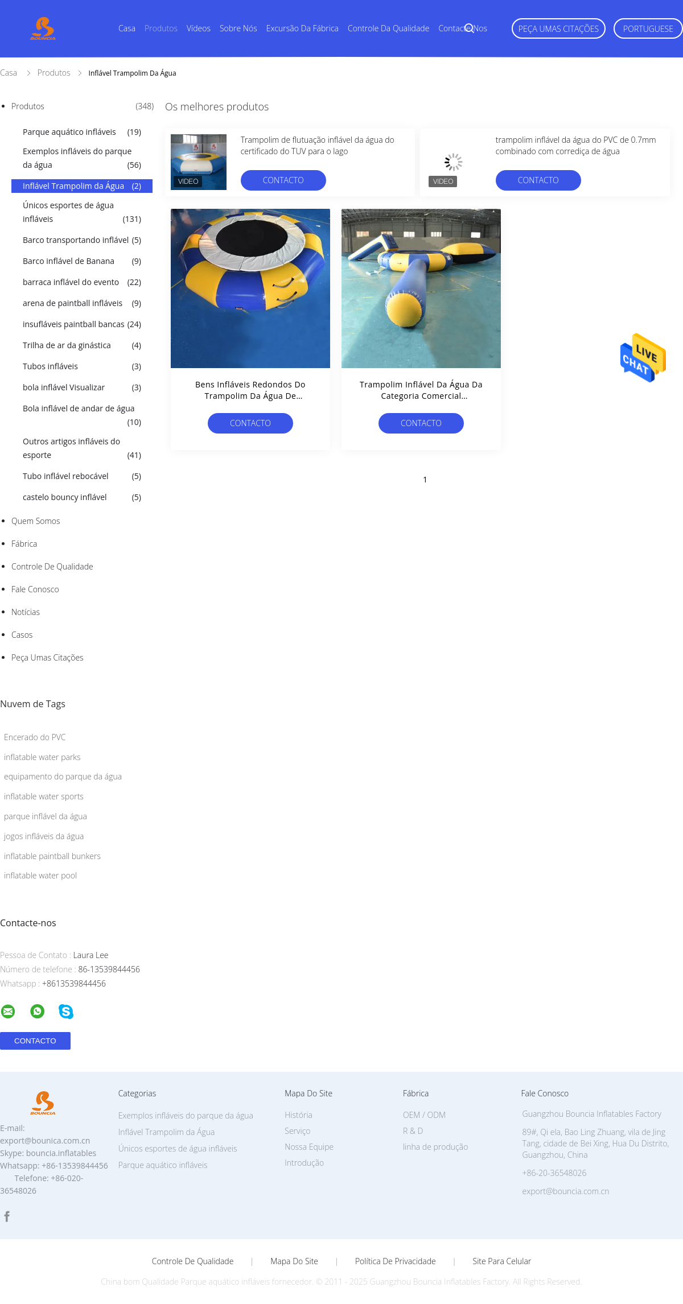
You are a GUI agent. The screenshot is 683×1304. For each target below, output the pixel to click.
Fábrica (24, 543)
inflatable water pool (40, 875)
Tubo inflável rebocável (82, 476)
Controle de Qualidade (52, 566)
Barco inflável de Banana (82, 261)
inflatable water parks (42, 757)
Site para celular (502, 1261)
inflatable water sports (44, 796)
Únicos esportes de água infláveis (82, 213)
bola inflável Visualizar (82, 387)
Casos (21, 634)
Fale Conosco (35, 589)
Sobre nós (238, 28)
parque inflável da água (45, 816)
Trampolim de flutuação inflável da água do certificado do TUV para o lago (317, 145)
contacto (283, 180)
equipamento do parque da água (63, 776)
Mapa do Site (294, 1261)
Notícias (25, 611)
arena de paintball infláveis (82, 303)
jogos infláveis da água (44, 836)
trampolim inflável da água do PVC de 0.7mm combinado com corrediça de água (576, 145)
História (298, 1114)
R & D (413, 1130)
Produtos (161, 28)
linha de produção (435, 1146)
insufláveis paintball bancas (82, 324)
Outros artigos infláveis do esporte (82, 449)
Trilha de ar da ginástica (82, 345)
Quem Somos (35, 520)
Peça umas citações (559, 28)
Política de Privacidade (395, 1261)
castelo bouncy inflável (82, 497)
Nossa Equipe (309, 1146)
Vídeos (199, 28)
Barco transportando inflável (82, 240)
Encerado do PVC (35, 737)
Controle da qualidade (388, 28)
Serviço (297, 1130)
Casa (126, 28)
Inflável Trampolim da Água (82, 186)
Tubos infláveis (82, 366)
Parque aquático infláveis (82, 132)
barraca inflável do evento (82, 282)
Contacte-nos (462, 28)
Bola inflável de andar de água (82, 416)
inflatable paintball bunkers (52, 856)
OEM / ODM (424, 1114)
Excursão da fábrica (302, 28)
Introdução (304, 1162)
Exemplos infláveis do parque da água (82, 159)
